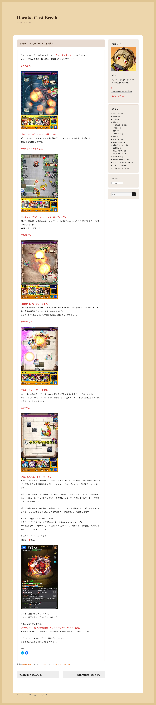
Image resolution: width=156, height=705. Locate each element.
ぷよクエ (116, 134)
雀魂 (114, 137)
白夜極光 (116, 148)
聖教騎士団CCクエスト (120, 159)
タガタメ (116, 157)
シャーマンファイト (64, 664)
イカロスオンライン (119, 168)
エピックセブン (118, 151)
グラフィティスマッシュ (121, 162)
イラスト (116, 128)
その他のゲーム (118, 125)
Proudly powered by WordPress (40, 695)
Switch (115, 116)
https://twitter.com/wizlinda (121, 91)
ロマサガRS (117, 142)
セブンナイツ (117, 165)
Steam (115, 119)
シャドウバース (118, 154)
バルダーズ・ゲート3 (120, 145)
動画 (114, 131)
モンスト (43, 664)
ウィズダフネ (117, 139)
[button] (39, 100)
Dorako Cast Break (37, 17)
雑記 (114, 122)
